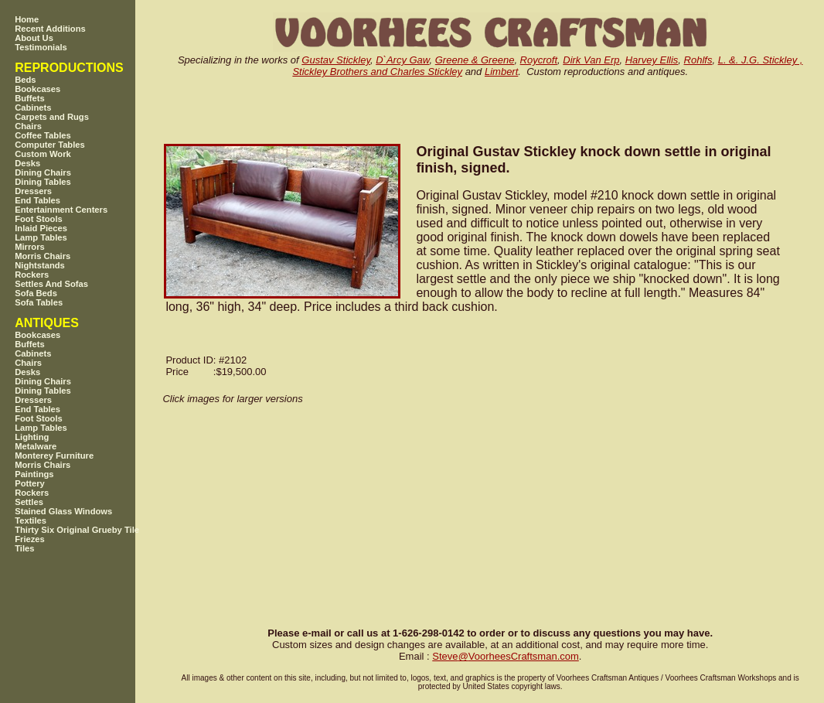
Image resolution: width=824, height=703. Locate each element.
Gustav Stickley (335, 60)
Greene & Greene (475, 60)
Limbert (501, 71)
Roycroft (538, 60)
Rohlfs (698, 60)
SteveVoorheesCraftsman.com (505, 656)
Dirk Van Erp (591, 60)
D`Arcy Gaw (402, 60)
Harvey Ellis (652, 60)
